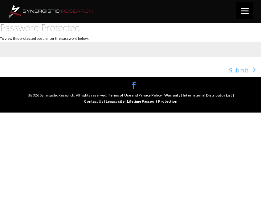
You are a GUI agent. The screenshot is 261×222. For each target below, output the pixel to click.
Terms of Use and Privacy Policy (135, 95)
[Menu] (244, 10)
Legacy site (115, 101)
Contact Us (94, 101)
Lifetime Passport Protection (152, 101)
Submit (239, 70)
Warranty (172, 95)
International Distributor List (208, 95)
